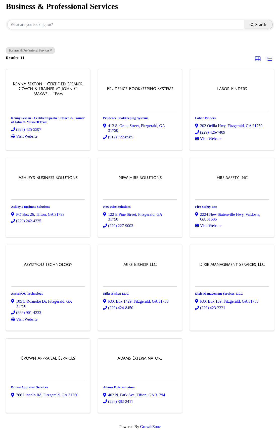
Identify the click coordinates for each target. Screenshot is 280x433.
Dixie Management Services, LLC (219, 293)
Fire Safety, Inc (206, 206)
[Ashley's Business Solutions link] (48, 177)
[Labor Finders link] (232, 88)
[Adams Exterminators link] (139, 358)
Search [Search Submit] (258, 24)
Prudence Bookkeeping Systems (125, 118)
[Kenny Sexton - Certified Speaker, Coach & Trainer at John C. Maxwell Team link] (48, 89)
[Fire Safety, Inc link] (231, 177)
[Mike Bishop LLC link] (140, 264)
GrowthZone (150, 426)
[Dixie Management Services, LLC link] (232, 264)
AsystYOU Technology (27, 293)
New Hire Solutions (117, 206)
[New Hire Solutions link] (140, 177)
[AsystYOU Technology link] (48, 264)
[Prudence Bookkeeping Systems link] (140, 88)
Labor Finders (205, 118)
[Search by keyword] (125, 24)
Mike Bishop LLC (116, 293)
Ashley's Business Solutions (30, 206)
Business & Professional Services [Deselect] (30, 50)
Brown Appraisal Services (29, 387)
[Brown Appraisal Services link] (48, 358)
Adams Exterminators (119, 387)
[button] (258, 59)
